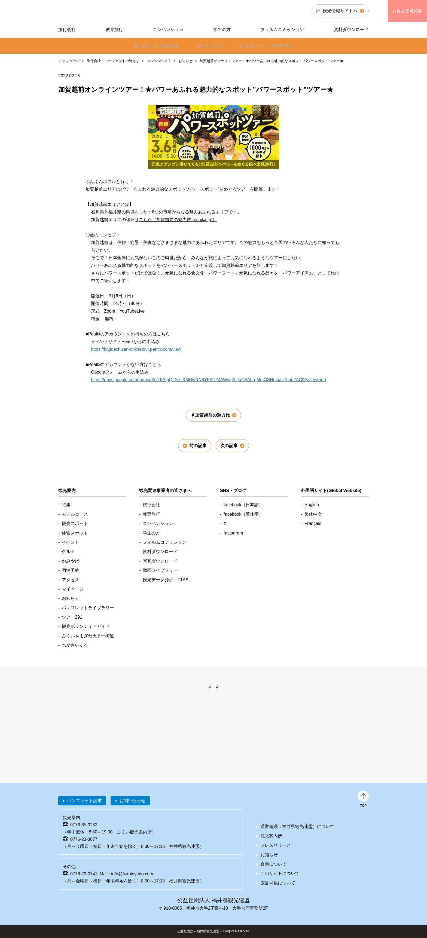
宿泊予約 (70, 570)
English (311, 504)
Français (312, 523)
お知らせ (185, 61)
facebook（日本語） (243, 504)
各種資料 (212, 45)
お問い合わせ (132, 800)
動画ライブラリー (160, 570)
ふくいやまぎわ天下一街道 (88, 636)
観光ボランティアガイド (86, 626)
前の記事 (198, 445)
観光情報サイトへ (340, 10)
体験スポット (75, 533)
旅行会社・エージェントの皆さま (113, 61)
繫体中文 (313, 514)
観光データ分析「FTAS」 (168, 580)
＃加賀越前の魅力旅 (210, 415)
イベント (70, 542)
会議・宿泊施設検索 (160, 45)
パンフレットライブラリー (88, 608)
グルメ (68, 551)
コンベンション (159, 61)
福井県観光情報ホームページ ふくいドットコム (94, 10)
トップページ (69, 61)
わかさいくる (75, 645)
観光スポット (75, 523)
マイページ (73, 589)
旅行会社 (67, 29)
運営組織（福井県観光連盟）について (297, 826)
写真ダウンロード (160, 561)
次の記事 (229, 445)
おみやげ (70, 561)
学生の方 (222, 29)
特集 (66, 504)
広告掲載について (277, 883)
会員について (273, 864)
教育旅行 (114, 29)
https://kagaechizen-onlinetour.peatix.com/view (136, 349)
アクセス (70, 580)
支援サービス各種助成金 (269, 45)
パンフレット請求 (84, 800)
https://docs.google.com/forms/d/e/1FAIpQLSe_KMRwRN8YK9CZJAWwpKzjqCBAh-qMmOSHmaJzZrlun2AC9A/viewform (208, 379)
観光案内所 (271, 836)
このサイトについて (280, 873)
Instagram (233, 533)
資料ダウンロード (351, 29)
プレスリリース (275, 845)
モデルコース (75, 514)
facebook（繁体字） (243, 514)
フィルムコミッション (282, 29)
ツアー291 (72, 617)
